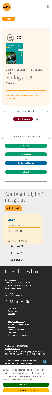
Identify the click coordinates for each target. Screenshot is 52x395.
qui (44, 373)
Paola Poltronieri (26, 69)
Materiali (13, 208)
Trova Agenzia (13, 311)
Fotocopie (12, 332)
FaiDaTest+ (26, 154)
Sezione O (16, 259)
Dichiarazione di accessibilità (18, 335)
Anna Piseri (11, 69)
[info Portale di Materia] (26, 167)
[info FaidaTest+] (26, 158)
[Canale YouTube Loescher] (23, 302)
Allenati (26, 172)
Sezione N (16, 253)
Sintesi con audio (16, 230)
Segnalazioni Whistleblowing (18, 324)
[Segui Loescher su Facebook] (7, 302)
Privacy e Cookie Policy (16, 322)
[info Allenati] (26, 176)
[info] (26, 149)
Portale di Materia (26, 163)
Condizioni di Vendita (16, 330)
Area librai (11, 314)
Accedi (9, 18)
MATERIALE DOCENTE (18, 241)
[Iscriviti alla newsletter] (28, 302)
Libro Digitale (23, 119)
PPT (10, 235)
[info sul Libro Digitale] (36, 119)
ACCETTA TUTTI (26, 384)
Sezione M (16, 246)
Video (11, 220)
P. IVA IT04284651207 (12, 349)
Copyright (11, 327)
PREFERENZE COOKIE (26, 390)
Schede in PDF (14, 225)
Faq (9, 316)
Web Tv (26, 145)
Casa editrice (12, 308)
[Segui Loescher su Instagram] (12, 302)
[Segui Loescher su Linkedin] (17, 302)
